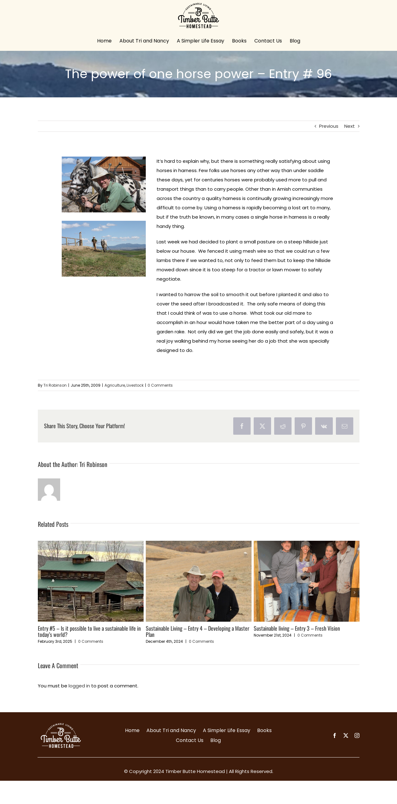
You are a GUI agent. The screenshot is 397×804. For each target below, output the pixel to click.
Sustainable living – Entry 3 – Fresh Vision (297, 628)
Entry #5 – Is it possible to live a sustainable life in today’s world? (89, 631)
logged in (79, 685)
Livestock (135, 385)
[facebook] (334, 735)
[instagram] (357, 735)
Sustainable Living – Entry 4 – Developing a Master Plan (197, 631)
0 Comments (160, 385)
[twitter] (345, 735)
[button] (42, 592)
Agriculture (115, 385)
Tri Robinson (55, 385)
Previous (328, 126)
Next (349, 126)
